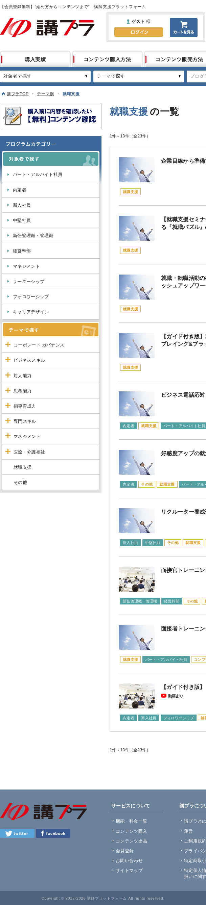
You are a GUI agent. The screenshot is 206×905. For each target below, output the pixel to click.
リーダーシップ (28, 281)
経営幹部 (22, 250)
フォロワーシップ (31, 296)
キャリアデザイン (31, 311)
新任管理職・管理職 (33, 235)
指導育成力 (25, 406)
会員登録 (125, 850)
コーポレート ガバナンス (39, 344)
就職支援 (22, 467)
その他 (20, 482)
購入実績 (35, 59)
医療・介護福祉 (29, 452)
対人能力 (22, 375)
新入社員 (22, 205)
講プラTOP (18, 94)
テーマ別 (45, 94)
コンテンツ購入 (131, 831)
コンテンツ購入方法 (107, 59)
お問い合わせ (129, 860)
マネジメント (26, 266)
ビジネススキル (29, 360)
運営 (188, 831)
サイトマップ (129, 870)
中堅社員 (22, 220)
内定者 (19, 189)
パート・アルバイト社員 (37, 174)
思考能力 (22, 390)
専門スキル (25, 421)
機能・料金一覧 (131, 821)
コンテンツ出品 (131, 841)
